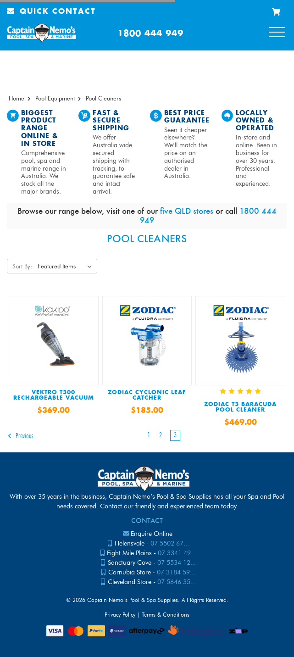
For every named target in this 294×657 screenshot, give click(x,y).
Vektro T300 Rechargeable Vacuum (53, 395)
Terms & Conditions (165, 614)
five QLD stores (186, 211)
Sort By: (22, 266)
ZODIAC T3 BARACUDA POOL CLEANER (240, 407)
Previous (20, 435)
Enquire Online (151, 534)
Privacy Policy (120, 614)
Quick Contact (51, 11)
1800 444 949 (150, 34)
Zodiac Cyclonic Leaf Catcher (147, 395)
